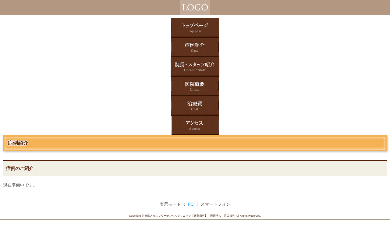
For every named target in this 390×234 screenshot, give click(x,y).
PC (190, 204)
